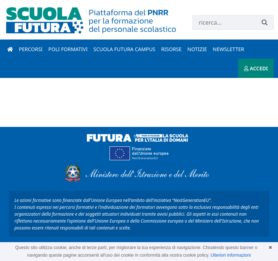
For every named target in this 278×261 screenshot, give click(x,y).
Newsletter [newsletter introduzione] (228, 49)
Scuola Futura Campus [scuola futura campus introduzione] (124, 49)
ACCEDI (256, 68)
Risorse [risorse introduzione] (171, 49)
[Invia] (264, 22)
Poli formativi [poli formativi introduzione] (68, 49)
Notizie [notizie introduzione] (197, 49)
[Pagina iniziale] (10, 49)
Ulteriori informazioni (231, 255)
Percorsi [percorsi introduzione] (31, 49)
